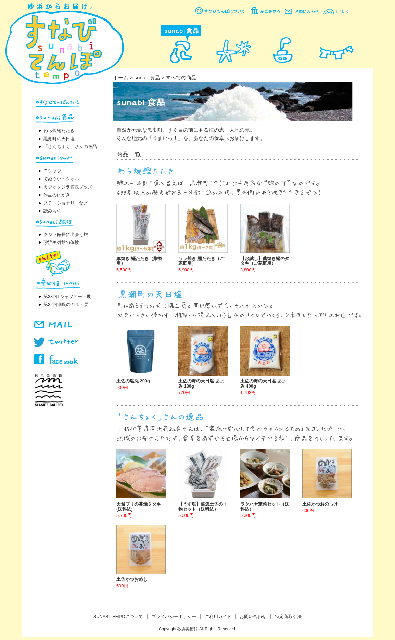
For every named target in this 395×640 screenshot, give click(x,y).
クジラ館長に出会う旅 (65, 234)
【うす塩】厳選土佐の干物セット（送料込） (202, 506)
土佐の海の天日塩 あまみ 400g (263, 383)
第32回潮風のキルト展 (65, 304)
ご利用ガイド (218, 616)
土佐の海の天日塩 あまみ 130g (201, 383)
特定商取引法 (288, 616)
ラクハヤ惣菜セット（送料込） (264, 506)
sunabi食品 (147, 77)
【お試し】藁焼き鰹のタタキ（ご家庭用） (264, 261)
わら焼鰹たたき (59, 130)
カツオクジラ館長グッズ (67, 187)
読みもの (52, 210)
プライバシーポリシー (174, 616)
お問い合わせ (253, 616)
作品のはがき (56, 194)
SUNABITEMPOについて (118, 616)
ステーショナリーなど (65, 203)
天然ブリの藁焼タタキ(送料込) (138, 506)
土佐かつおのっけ (320, 504)
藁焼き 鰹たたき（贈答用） (139, 261)
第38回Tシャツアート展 (67, 296)
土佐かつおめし (132, 579)
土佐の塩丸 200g (133, 380)
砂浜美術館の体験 (61, 242)
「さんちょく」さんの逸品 (70, 146)
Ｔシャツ (52, 170)
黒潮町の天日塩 (59, 138)
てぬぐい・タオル (61, 178)
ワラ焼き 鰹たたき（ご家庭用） (201, 261)
